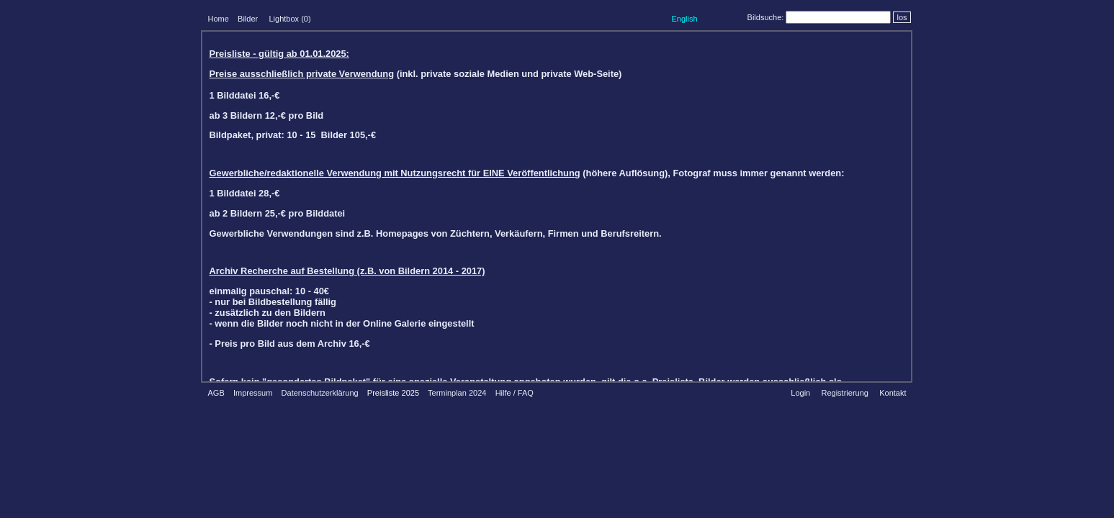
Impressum (252, 392)
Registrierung (844, 392)
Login (800, 392)
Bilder (248, 18)
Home (218, 18)
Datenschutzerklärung (320, 392)
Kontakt (892, 392)
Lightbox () (289, 18)
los (902, 17)
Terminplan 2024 (457, 392)
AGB (216, 392)
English (684, 18)
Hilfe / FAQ (514, 392)
